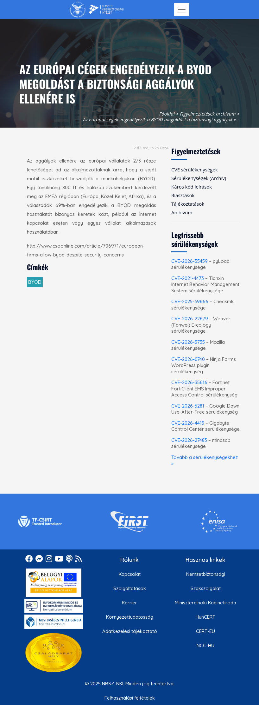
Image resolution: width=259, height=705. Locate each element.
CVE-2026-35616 (189, 382)
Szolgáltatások (129, 588)
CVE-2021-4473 (187, 278)
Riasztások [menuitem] (182, 195)
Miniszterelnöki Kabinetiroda (205, 603)
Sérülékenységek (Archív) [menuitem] (198, 178)
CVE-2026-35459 (189, 261)
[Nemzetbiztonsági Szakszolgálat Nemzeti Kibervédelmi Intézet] (97, 9)
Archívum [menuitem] (181, 212)
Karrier (129, 603)
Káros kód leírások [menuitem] (191, 186)
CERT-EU (205, 631)
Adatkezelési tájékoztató (129, 631)
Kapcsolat (130, 574)
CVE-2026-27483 (189, 440)
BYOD (34, 282)
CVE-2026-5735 (188, 342)
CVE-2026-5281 (187, 406)
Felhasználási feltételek (129, 698)
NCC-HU (205, 645)
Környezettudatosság (129, 617)
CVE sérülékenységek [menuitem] (194, 169)
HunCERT (205, 617)
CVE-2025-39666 (189, 301)
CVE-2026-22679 (189, 319)
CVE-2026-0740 (188, 359)
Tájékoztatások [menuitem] (187, 204)
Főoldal (167, 113)
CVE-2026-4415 (187, 423)
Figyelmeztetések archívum (208, 113)
